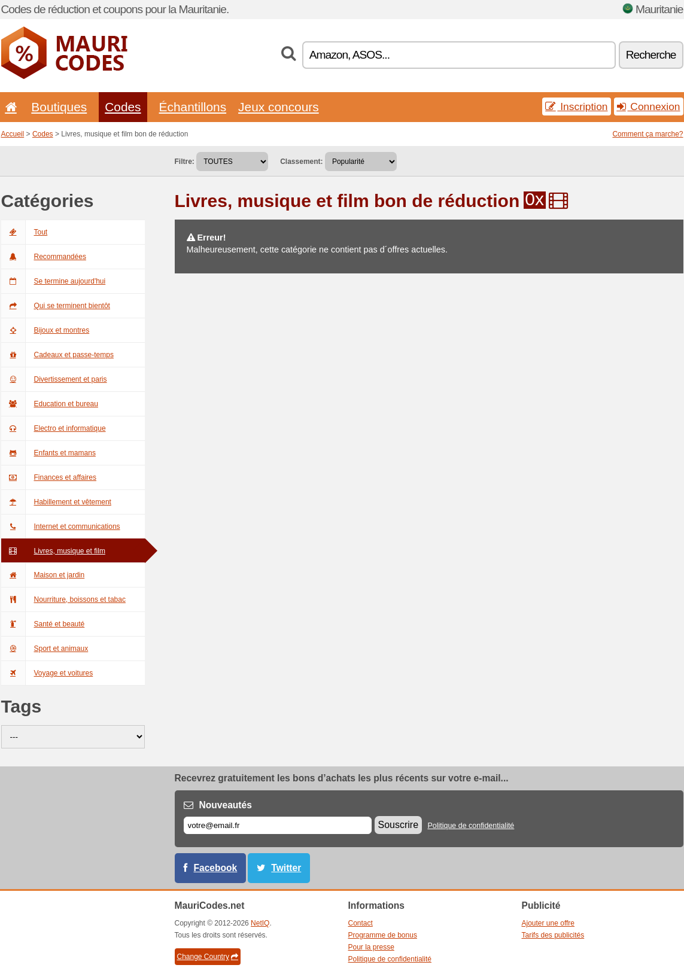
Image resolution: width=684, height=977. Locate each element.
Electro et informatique (53, 428)
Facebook (216, 868)
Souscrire (398, 825)
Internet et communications (60, 526)
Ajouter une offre (548, 923)
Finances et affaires (49, 477)
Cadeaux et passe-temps (57, 355)
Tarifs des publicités (553, 935)
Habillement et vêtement (56, 502)
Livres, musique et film (53, 551)
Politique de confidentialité (470, 825)
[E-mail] (278, 825)
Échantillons (193, 107)
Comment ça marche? (647, 134)
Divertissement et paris (54, 379)
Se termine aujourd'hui (53, 281)
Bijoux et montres (45, 330)
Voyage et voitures (47, 673)
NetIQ (260, 923)
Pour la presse (371, 947)
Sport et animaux (45, 649)
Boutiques (59, 107)
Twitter (286, 868)
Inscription (576, 106)
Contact (360, 923)
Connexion (648, 106)
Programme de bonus (382, 935)
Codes (123, 107)
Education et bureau (49, 404)
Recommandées (43, 257)
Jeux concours (278, 107)
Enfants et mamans (48, 453)
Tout (24, 232)
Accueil (13, 134)
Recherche (651, 54)
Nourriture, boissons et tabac (63, 599)
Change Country (207, 956)
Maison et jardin (43, 575)
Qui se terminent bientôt (55, 306)
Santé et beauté (43, 624)
